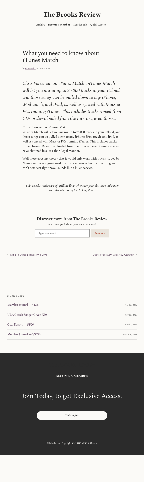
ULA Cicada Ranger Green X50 (27, 315)
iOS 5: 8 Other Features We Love (28, 255)
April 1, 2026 (131, 324)
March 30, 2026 (130, 334)
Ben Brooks (30, 68)
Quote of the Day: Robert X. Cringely (113, 255)
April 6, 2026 (131, 305)
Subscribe (100, 233)
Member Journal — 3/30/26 (23, 334)
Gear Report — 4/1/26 (20, 324)
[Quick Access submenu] (107, 25)
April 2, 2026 (131, 314)
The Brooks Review (72, 15)
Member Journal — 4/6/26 (23, 305)
